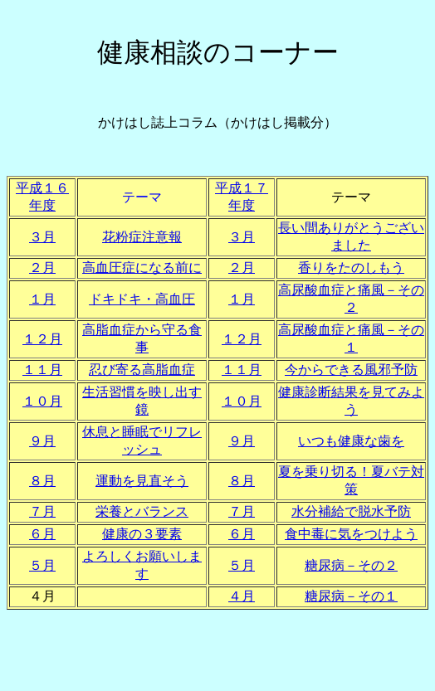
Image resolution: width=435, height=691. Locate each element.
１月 (42, 299)
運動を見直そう (141, 481)
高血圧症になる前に (142, 267)
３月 (42, 237)
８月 (42, 481)
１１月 (42, 370)
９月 (42, 441)
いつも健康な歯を (351, 441)
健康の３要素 (142, 534)
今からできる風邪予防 (351, 370)
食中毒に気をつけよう (351, 534)
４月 (241, 596)
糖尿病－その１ (351, 596)
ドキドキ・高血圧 (142, 299)
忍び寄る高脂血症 (142, 370)
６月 (42, 534)
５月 (42, 565)
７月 (42, 511)
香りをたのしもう (351, 267)
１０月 (42, 401)
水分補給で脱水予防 (351, 511)
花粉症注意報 (142, 237)
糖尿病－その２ (351, 565)
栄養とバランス (141, 511)
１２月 (42, 339)
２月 (42, 267)
